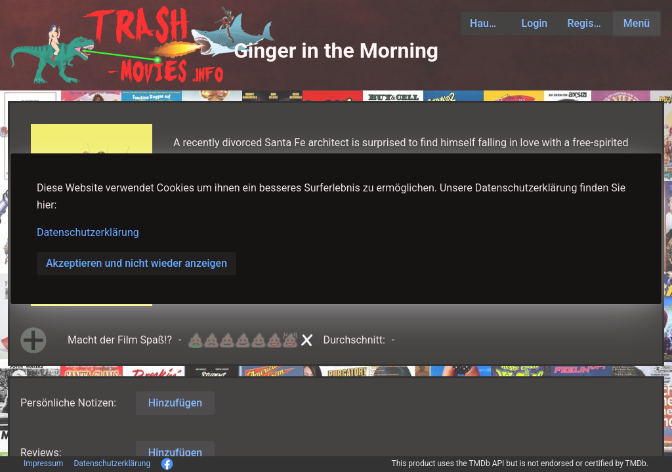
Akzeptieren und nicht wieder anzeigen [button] (136, 263)
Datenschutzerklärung (88, 232)
